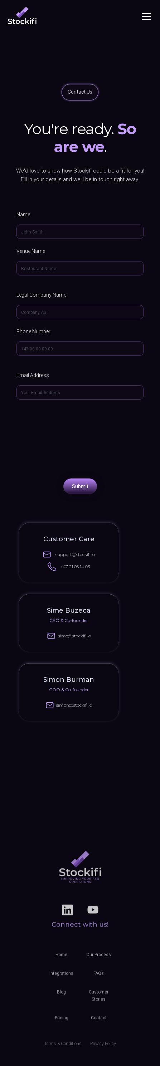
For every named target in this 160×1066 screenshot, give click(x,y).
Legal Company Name (41, 295)
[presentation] (80, 438)
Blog (61, 996)
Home (61, 958)
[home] (22, 16)
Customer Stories (98, 1000)
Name (23, 214)
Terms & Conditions (63, 1047)
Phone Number (33, 331)
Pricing (61, 1021)
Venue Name (30, 251)
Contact (99, 1021)
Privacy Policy (103, 1047)
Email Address (32, 375)
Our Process (98, 958)
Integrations (61, 977)
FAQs (98, 977)
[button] (145, 16)
